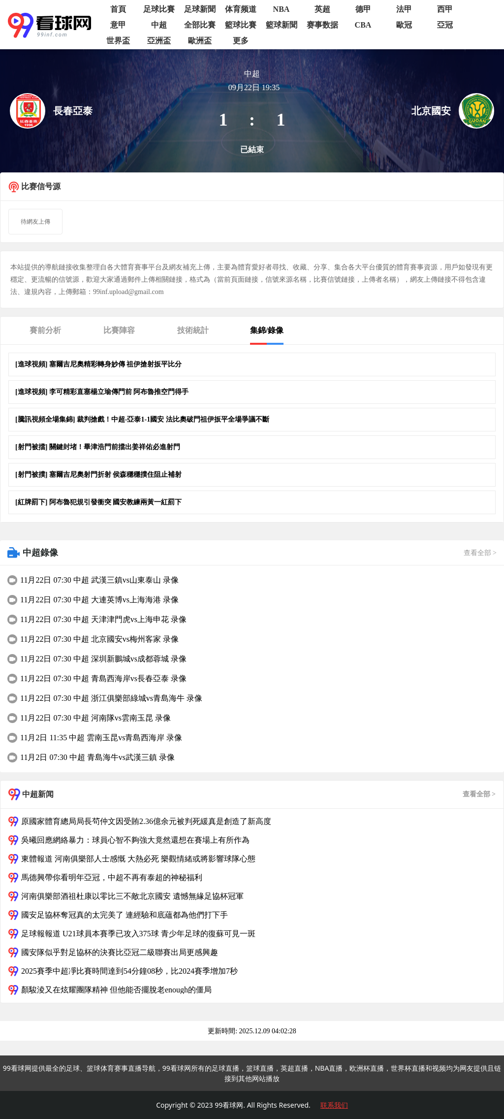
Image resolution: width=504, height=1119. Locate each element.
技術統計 (193, 330)
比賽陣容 (119, 330)
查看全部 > (480, 553)
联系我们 (334, 1105)
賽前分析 (45, 330)
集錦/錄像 (267, 330)
